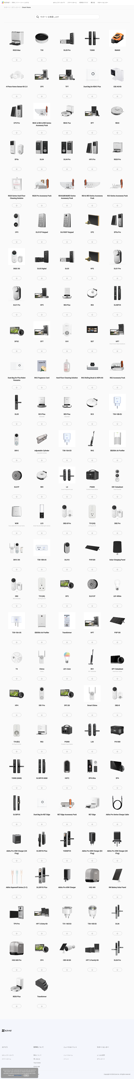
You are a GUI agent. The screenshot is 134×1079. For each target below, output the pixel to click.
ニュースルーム (68, 1055)
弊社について (37, 1055)
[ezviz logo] (6, 2)
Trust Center (37, 1063)
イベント (66, 1059)
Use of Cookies (17, 1075)
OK (26, 1075)
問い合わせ (37, 1059)
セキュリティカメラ (59, 2)
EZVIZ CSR (37, 1066)
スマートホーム (72, 2)
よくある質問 (101, 1055)
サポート (7, 7)
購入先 (93, 2)
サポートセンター (103, 2)
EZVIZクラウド (83, 2)
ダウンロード (16, 7)
